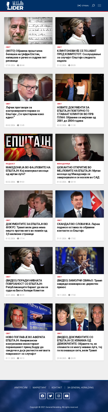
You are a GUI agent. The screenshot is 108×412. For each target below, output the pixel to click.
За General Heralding (80, 387)
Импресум (20, 387)
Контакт (57, 387)
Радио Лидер (15, 5)
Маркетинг (39, 387)
